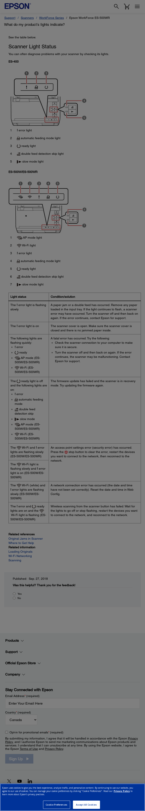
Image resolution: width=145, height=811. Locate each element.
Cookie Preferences (56, 804)
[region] (72, 797)
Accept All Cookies (86, 804)
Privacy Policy (122, 791)
